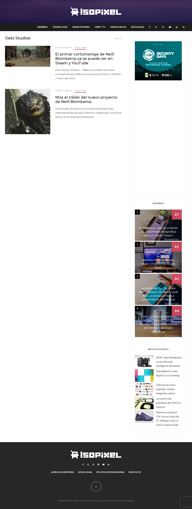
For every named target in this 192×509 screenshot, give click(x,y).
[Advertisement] (158, 142)
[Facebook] (150, 27)
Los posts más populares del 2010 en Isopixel (168, 402)
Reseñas (42, 27)
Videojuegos (118, 27)
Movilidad (137, 27)
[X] (156, 27)
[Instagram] (163, 27)
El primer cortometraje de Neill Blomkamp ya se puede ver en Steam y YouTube (84, 58)
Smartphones (81, 27)
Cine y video (80, 47)
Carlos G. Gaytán (63, 47)
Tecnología (59, 27)
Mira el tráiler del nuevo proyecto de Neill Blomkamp (86, 99)
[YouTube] (169, 27)
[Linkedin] (176, 27)
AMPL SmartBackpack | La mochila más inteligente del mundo (169, 361)
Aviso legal (85, 472)
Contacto (134, 472)
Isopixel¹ (130, 500)
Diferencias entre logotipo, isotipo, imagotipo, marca (166, 389)
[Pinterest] (98, 465)
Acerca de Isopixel (62, 472)
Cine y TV (100, 27)
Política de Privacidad (110, 472)
